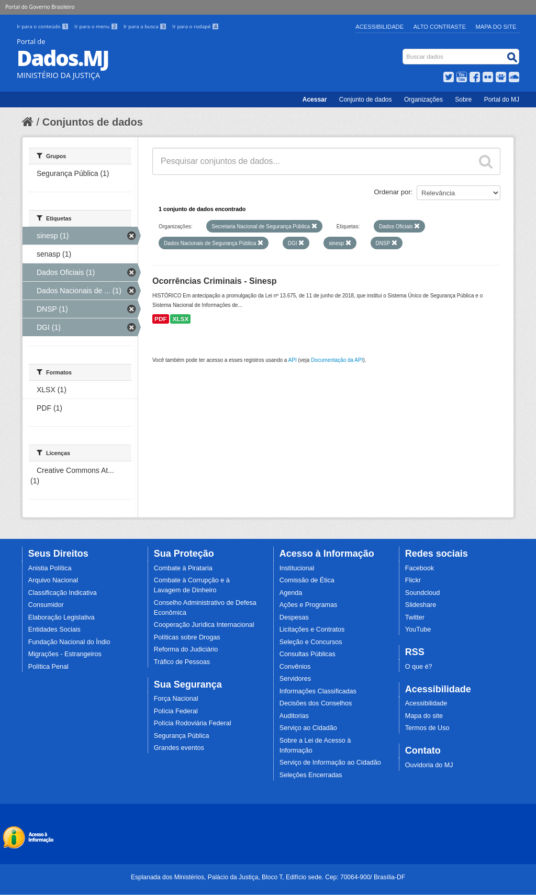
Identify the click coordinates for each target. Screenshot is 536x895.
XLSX (180, 319)
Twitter (415, 617)
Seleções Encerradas (311, 775)
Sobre (463, 99)
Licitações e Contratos (312, 629)
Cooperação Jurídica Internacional (204, 624)
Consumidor (46, 605)
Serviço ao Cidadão (308, 728)
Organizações (423, 99)
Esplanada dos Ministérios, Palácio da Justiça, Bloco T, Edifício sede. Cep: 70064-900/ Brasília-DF (268, 877)
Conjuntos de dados (92, 122)
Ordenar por (392, 192)
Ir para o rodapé (195, 26)
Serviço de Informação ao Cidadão (330, 762)
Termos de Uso (427, 728)
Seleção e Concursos (311, 642)
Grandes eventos (179, 748)
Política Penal (48, 666)
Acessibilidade (379, 27)
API (292, 360)
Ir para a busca (146, 26)
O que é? (418, 666)
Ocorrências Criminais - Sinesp (214, 281)
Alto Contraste (440, 27)
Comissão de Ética (307, 580)
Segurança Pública (181, 735)
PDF (160, 319)
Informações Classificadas (318, 691)
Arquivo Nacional (53, 580)
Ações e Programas (309, 605)
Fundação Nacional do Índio (69, 642)
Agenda (291, 592)
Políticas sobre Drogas (187, 637)
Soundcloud (422, 592)
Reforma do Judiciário (186, 649)
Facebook (419, 568)
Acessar (315, 99)
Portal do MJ (501, 99)
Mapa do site (424, 716)
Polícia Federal (176, 711)
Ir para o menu (96, 26)
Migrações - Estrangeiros (65, 654)
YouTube (418, 629)
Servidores (295, 678)
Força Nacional (176, 698)
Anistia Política (50, 568)
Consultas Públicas (308, 654)
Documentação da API (337, 360)
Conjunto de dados (365, 99)
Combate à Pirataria (183, 568)
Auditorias (294, 716)
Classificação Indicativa (62, 592)
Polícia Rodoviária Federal (192, 723)
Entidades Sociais (54, 629)
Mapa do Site (496, 27)
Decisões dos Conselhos (316, 703)
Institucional (297, 568)
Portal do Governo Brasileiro (39, 6)
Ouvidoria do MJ (429, 765)
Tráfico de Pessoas (182, 662)
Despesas (294, 617)
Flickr (413, 580)
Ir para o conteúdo (43, 26)
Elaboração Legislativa (61, 617)
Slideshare (421, 605)
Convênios (295, 666)
